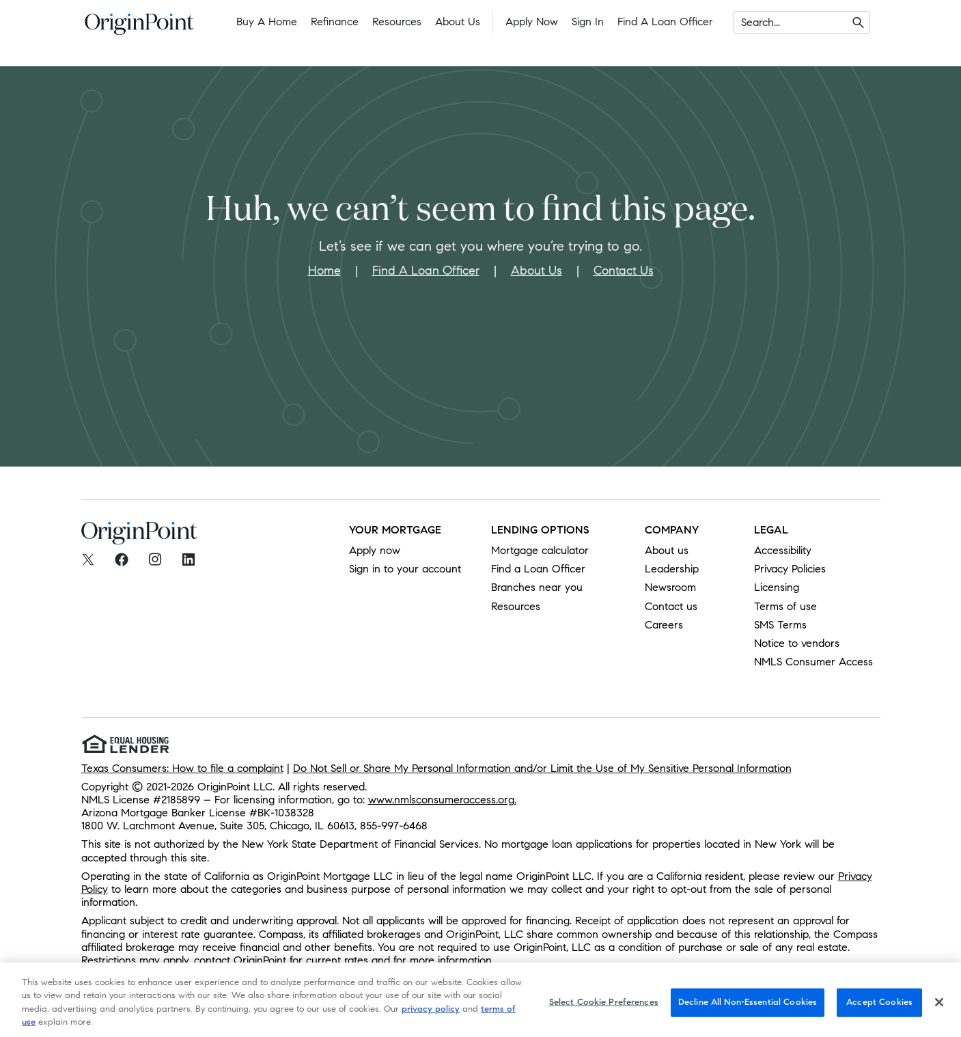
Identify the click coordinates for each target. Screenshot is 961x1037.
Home (324, 270)
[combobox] (742, 22)
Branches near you (537, 587)
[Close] (939, 1010)
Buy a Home (266, 21)
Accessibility (782, 550)
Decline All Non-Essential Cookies (747, 1009)
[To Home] (139, 28)
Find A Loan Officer (425, 270)
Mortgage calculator (540, 550)
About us (666, 550)
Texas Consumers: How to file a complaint (182, 768)
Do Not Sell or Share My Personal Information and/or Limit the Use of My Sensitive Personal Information (542, 768)
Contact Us (624, 270)
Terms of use (785, 606)
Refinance (335, 21)
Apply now (374, 550)
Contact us (671, 606)
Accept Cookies (879, 1009)
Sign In (588, 21)
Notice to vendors (796, 643)
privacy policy (431, 1016)
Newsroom (670, 587)
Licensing (776, 587)
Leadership (672, 568)
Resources (396, 21)
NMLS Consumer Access (813, 661)
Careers (664, 624)
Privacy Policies (790, 568)
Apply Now (531, 21)
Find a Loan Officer (665, 21)
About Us (457, 21)
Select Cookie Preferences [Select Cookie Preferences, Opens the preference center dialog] (603, 1009)
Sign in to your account (405, 568)
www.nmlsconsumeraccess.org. (442, 799)
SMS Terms (780, 624)
